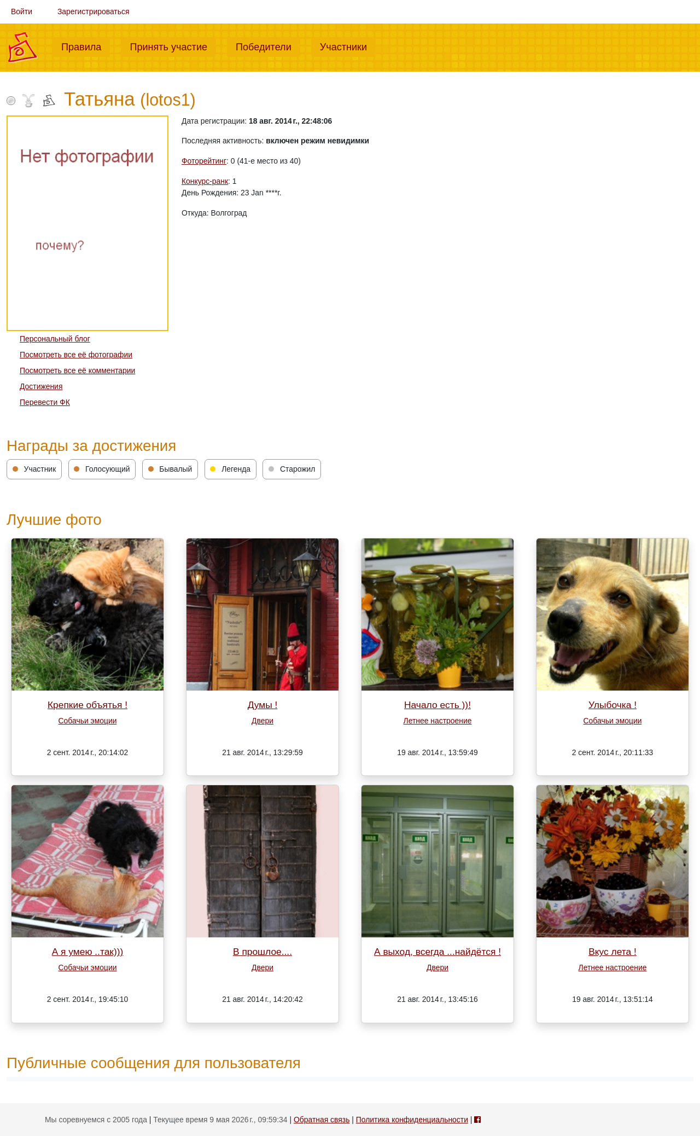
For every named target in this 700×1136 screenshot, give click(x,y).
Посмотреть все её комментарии (77, 370)
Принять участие (173, 46)
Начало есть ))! (437, 704)
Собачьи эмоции (88, 720)
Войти (21, 11)
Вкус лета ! (612, 951)
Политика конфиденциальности (412, 1119)
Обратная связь (321, 1119)
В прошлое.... (262, 951)
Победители (268, 46)
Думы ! (263, 704)
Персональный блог (55, 338)
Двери (262, 720)
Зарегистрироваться (93, 11)
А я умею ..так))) (88, 951)
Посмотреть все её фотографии (76, 354)
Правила (85, 46)
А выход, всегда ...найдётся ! (437, 951)
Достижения (41, 386)
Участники (348, 46)
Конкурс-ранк (205, 181)
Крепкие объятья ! (87, 704)
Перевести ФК (45, 402)
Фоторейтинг (204, 161)
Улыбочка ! (612, 704)
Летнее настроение (438, 720)
